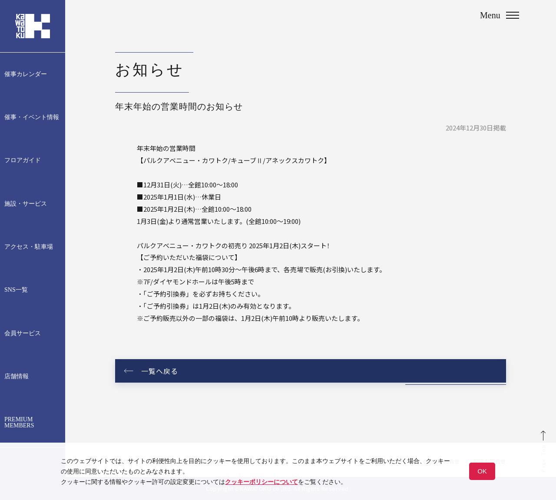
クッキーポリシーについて (261, 481)
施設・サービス (25, 204)
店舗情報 (16, 376)
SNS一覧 (16, 290)
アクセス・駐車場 (28, 247)
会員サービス (22, 333)
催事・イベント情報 (31, 117)
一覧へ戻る (159, 371)
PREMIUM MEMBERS (19, 423)
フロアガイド (22, 160)
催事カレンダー (25, 74)
